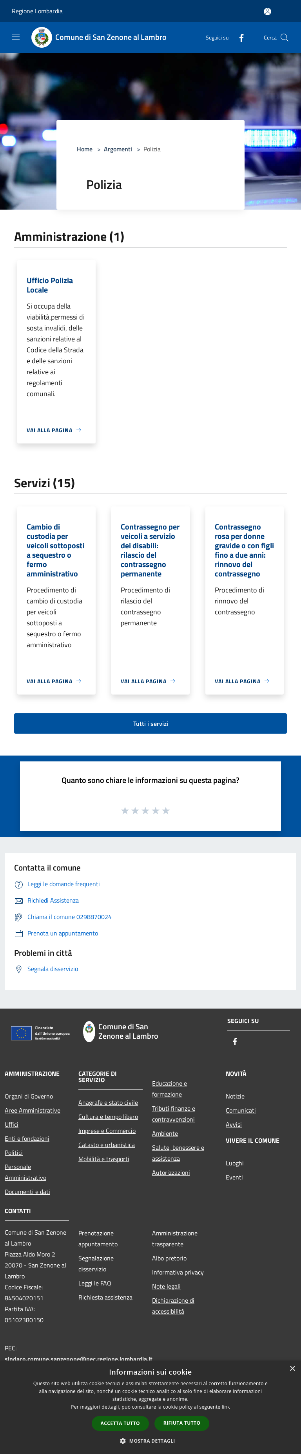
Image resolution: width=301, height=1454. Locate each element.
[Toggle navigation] (15, 36)
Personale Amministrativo (25, 1172)
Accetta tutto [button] (120, 1423)
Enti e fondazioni (27, 1138)
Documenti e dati (27, 1191)
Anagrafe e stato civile (108, 1102)
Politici (14, 1152)
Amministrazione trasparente (175, 1238)
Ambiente (165, 1133)
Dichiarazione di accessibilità (173, 1306)
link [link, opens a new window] (226, 1407)
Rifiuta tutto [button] (182, 1423)
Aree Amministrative (32, 1110)
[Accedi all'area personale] (267, 11)
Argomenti (118, 149)
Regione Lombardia (37, 11)
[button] (150, 1441)
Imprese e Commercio (107, 1130)
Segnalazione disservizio (96, 1263)
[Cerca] (284, 37)
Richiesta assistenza (105, 1297)
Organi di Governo (29, 1096)
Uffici (11, 1124)
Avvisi (234, 1124)
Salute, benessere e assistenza (178, 1153)
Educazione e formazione (169, 1089)
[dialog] (150, 1407)
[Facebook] (238, 37)
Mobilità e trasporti (103, 1158)
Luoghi (235, 1163)
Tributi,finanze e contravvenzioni (173, 1114)
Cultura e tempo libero (108, 1116)
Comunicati (241, 1110)
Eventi (234, 1177)
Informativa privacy (178, 1272)
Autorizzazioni (171, 1172)
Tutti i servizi (150, 723)
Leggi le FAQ (94, 1283)
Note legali (166, 1286)
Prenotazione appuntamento (98, 1238)
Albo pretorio (169, 1258)
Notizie (235, 1096)
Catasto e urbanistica (106, 1144)
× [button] (292, 1369)
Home (84, 149)
